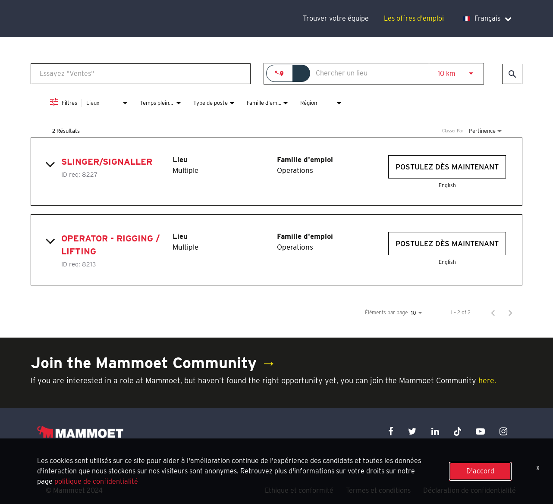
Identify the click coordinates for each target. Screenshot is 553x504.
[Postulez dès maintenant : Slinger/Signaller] (447, 166)
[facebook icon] (391, 431)
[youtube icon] (480, 431)
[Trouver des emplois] (512, 74)
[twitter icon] (412, 431)
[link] (276, 171)
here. (487, 380)
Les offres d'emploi (414, 18)
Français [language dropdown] (487, 18)
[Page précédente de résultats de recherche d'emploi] (493, 312)
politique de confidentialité (96, 481)
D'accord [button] (480, 471)
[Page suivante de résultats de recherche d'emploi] (510, 312)
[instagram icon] (503, 431)
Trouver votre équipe (336, 18)
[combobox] (141, 73)
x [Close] (538, 467)
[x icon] (457, 431)
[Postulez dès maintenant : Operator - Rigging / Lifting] (447, 243)
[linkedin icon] (435, 431)
